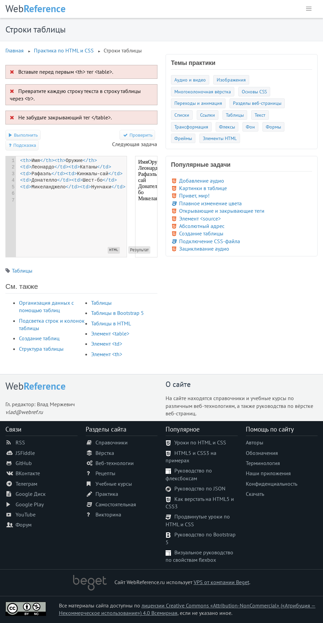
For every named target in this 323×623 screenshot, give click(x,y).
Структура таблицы (41, 348)
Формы (273, 126)
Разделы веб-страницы (257, 103)
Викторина (108, 514)
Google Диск (31, 493)
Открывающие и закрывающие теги (221, 210)
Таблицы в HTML (111, 323)
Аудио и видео (190, 79)
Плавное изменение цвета (210, 203)
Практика (106, 493)
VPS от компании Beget (221, 582)
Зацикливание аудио (204, 248)
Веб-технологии (114, 463)
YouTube (26, 514)
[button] (309, 9)
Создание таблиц (39, 338)
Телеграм (26, 483)
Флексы (227, 126)
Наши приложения (268, 473)
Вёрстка (104, 452)
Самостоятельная (115, 504)
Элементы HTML (220, 138)
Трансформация (191, 126)
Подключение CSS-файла (209, 241)
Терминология (263, 463)
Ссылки (207, 115)
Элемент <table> (110, 333)
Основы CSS (254, 91)
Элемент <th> (106, 354)
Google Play (30, 504)
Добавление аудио (201, 180)
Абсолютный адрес (201, 226)
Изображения (231, 79)
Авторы (254, 442)
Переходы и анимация (198, 103)
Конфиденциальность (271, 483)
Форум (23, 524)
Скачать (255, 493)
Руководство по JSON (199, 488)
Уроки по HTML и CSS (200, 442)
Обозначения (262, 452)
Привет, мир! (194, 195)
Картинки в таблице (203, 188)
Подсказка (22, 145)
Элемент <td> (106, 343)
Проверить (137, 135)
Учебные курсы (113, 483)
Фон (250, 126)
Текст (260, 115)
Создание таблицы (201, 233)
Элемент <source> (200, 218)
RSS (20, 442)
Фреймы (183, 138)
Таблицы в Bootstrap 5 (117, 312)
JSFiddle (25, 452)
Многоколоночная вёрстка (202, 91)
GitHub (24, 463)
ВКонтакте (28, 473)
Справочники (111, 442)
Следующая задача (134, 144)
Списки (181, 115)
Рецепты (105, 473)
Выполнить (23, 135)
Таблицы (22, 270)
